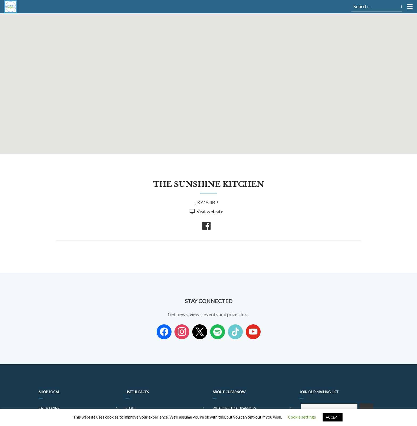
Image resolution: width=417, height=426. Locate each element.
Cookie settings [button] (302, 417)
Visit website (210, 211)
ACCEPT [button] (332, 417)
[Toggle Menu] (409, 6)
